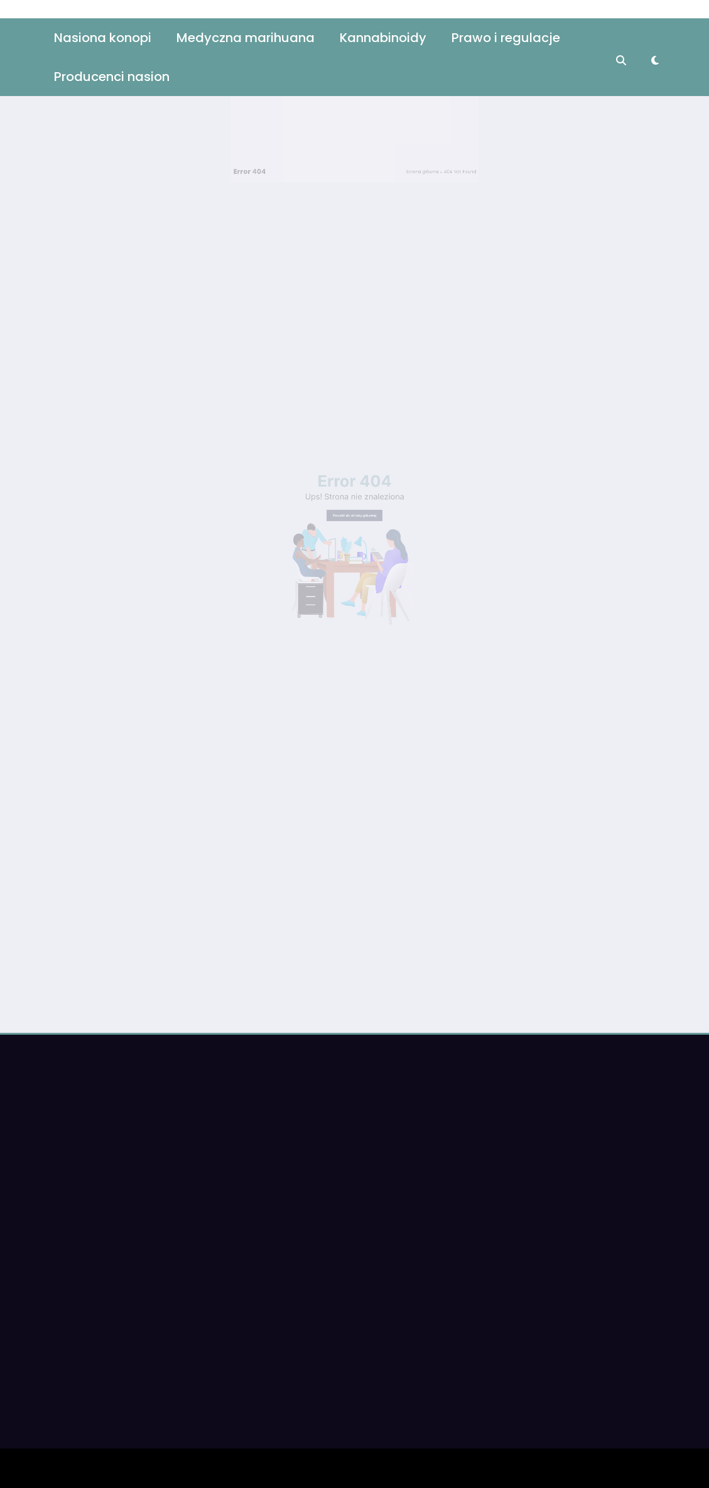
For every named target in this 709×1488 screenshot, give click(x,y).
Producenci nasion (112, 54)
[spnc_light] (655, 38)
